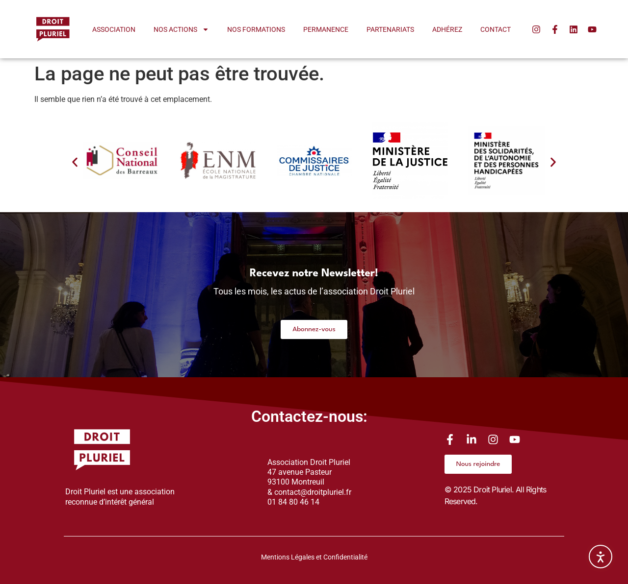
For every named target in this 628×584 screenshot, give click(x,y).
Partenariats (390, 29)
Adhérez (447, 29)
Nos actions (181, 29)
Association (113, 29)
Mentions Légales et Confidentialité (314, 557)
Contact (495, 29)
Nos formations (256, 29)
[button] (75, 162)
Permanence (325, 29)
